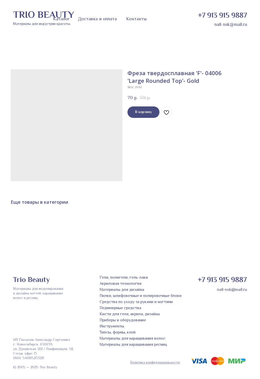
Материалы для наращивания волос (132, 339)
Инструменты (112, 326)
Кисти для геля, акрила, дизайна (130, 314)
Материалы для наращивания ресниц (133, 345)
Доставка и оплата (97, 19)
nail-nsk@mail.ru (230, 24)
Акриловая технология (120, 284)
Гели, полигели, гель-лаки (124, 278)
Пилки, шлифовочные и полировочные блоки (141, 296)
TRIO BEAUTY (43, 15)
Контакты (136, 19)
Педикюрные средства (120, 308)
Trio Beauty (31, 280)
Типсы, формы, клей (118, 332)
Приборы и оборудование (123, 320)
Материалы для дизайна (122, 290)
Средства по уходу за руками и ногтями (136, 302)
